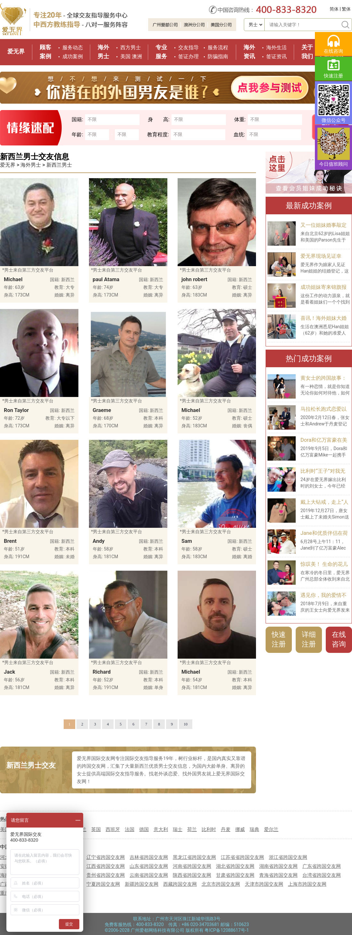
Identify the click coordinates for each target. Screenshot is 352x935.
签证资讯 (276, 56)
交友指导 (188, 47)
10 (186, 724)
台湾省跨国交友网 (321, 875)
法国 (129, 829)
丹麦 (225, 829)
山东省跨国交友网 (149, 866)
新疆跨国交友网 (141, 884)
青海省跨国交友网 (278, 875)
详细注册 (309, 639)
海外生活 (276, 47)
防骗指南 (218, 56)
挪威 (240, 829)
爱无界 (16, 51)
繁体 (346, 9)
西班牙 (113, 829)
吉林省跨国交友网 (149, 857)
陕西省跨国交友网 (192, 875)
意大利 (161, 829)
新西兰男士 (59, 165)
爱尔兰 (271, 829)
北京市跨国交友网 (221, 884)
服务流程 (218, 47)
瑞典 (254, 829)
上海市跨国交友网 (307, 884)
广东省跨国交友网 (321, 866)
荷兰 (192, 829)
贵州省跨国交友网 (105, 875)
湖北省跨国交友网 (235, 866)
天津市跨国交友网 (264, 884)
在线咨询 (339, 639)
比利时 (209, 829)
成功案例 (72, 56)
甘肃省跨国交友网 (235, 875)
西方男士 (130, 47)
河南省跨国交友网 (192, 866)
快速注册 (279, 639)
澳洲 (137, 56)
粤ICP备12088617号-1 (226, 930)
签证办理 (188, 56)
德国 (144, 829)
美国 (125, 56)
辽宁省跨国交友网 (105, 857)
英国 (96, 829)
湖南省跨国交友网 (278, 866)
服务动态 (72, 47)
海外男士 (30, 165)
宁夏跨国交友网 (103, 884)
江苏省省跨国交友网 (242, 857)
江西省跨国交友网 (105, 866)
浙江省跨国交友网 (288, 857)
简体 (334, 9)
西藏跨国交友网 (180, 884)
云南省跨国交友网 (149, 875)
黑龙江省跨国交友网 (194, 857)
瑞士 (177, 829)
